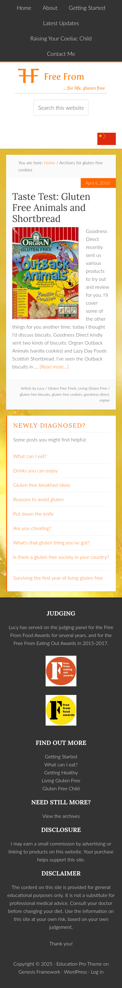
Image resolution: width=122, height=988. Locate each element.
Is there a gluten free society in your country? (61, 557)
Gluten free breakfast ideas (41, 485)
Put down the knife (33, 514)
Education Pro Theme (79, 964)
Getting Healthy (61, 772)
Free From (61, 77)
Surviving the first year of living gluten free (58, 578)
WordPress (75, 972)
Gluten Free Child (61, 788)
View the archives (60, 816)
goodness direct (96, 394)
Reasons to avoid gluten (38, 499)
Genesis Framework (39, 972)
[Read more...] (54, 366)
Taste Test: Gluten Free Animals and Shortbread (51, 207)
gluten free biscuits (35, 394)
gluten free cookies (67, 394)
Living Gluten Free (92, 388)
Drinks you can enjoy (35, 470)
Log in (97, 972)
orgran (105, 400)
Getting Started (61, 756)
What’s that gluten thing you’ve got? (51, 542)
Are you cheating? (32, 528)
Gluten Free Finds (62, 388)
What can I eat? (30, 456)
